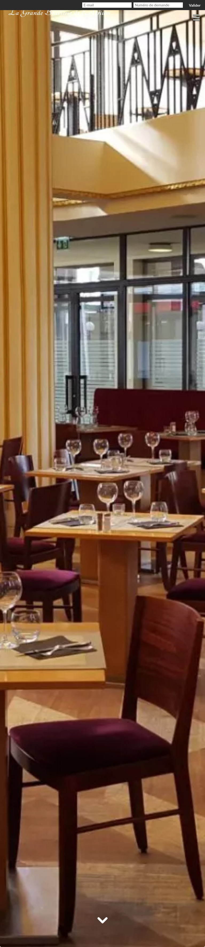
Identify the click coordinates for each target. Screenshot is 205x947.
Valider (194, 5)
